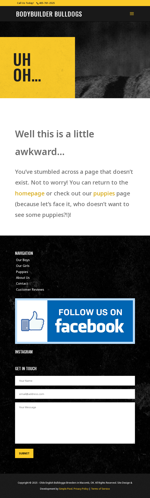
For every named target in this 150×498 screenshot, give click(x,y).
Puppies (22, 272)
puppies (104, 193)
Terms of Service (100, 488)
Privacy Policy (81, 488)
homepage (30, 193)
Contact (22, 283)
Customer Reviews (30, 289)
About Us (23, 277)
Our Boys (23, 260)
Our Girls (22, 266)
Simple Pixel (65, 488)
